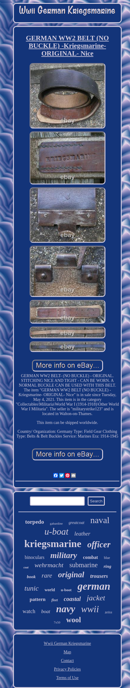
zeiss (108, 612)
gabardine (56, 523)
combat (90, 557)
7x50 (57, 622)
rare (47, 575)
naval (100, 520)
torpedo (34, 522)
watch (29, 611)
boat (45, 611)
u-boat (56, 531)
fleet (55, 600)
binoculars (34, 557)
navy (65, 609)
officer (98, 544)
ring (107, 566)
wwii (90, 609)
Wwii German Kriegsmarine (67, 643)
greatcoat (76, 522)
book (31, 576)
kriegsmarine (52, 543)
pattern (38, 599)
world (50, 590)
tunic (32, 588)
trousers (99, 576)
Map (67, 652)
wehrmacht (48, 565)
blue (107, 558)
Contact (67, 660)
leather (82, 534)
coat (25, 567)
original (71, 574)
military (63, 555)
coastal (72, 599)
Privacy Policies (67, 669)
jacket (96, 598)
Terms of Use (67, 678)
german (94, 586)
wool (73, 620)
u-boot (66, 590)
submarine (83, 565)
